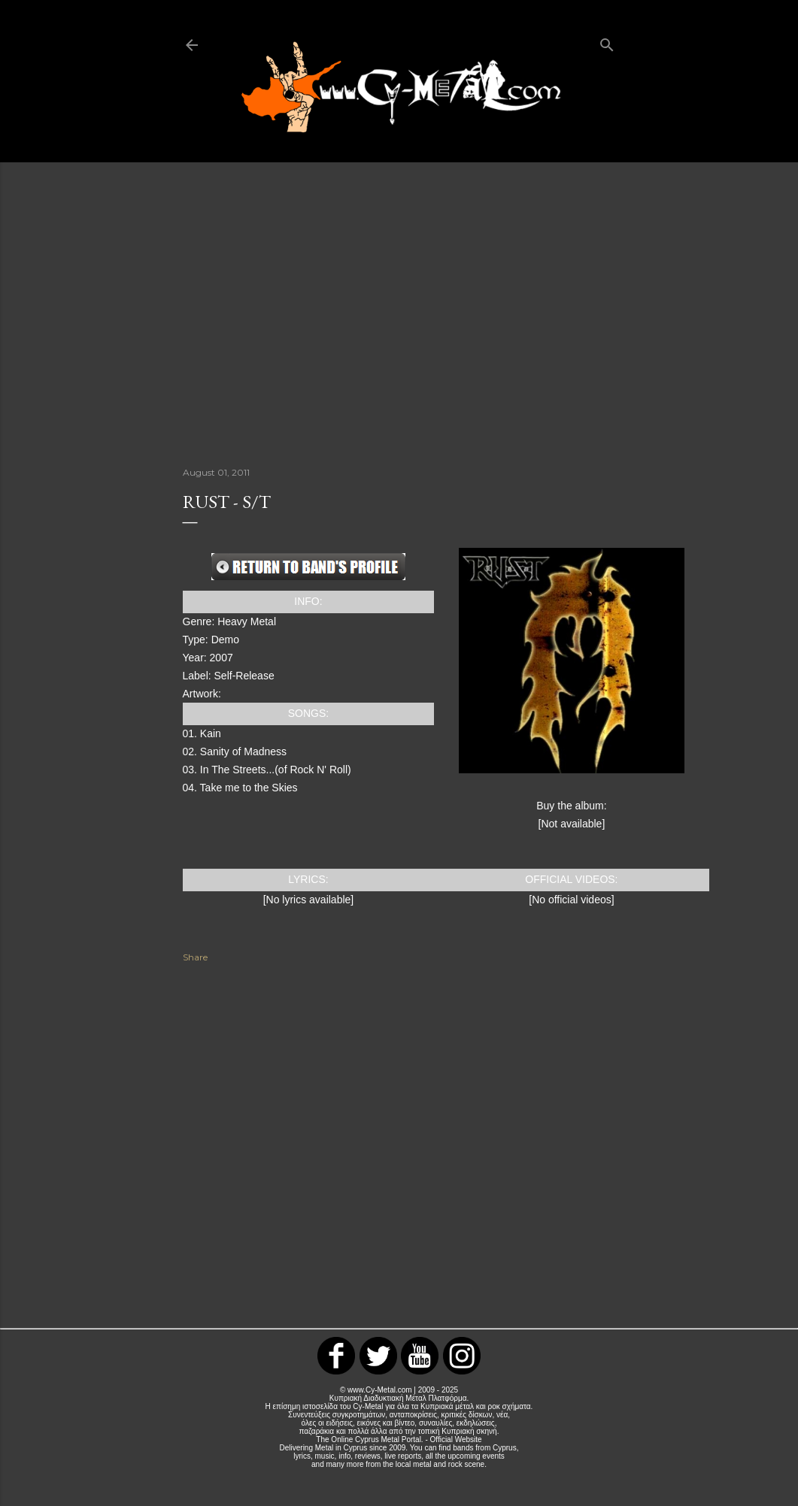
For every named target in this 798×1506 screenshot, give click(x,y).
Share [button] (195, 957)
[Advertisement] (399, 312)
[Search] (607, 41)
